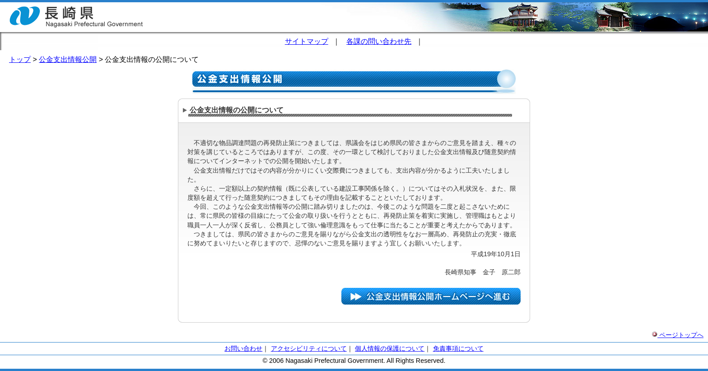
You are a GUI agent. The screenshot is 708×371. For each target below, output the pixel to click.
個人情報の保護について (389, 348)
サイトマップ (306, 41)
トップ (20, 59)
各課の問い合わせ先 (378, 41)
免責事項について (458, 348)
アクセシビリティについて (309, 348)
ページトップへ (677, 334)
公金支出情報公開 (68, 59)
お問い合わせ (243, 348)
